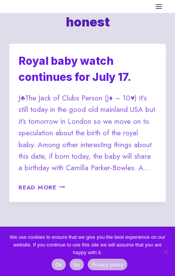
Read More (41, 187)
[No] (165, 252)
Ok (58, 265)
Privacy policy (107, 265)
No (76, 265)
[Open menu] (159, 6)
